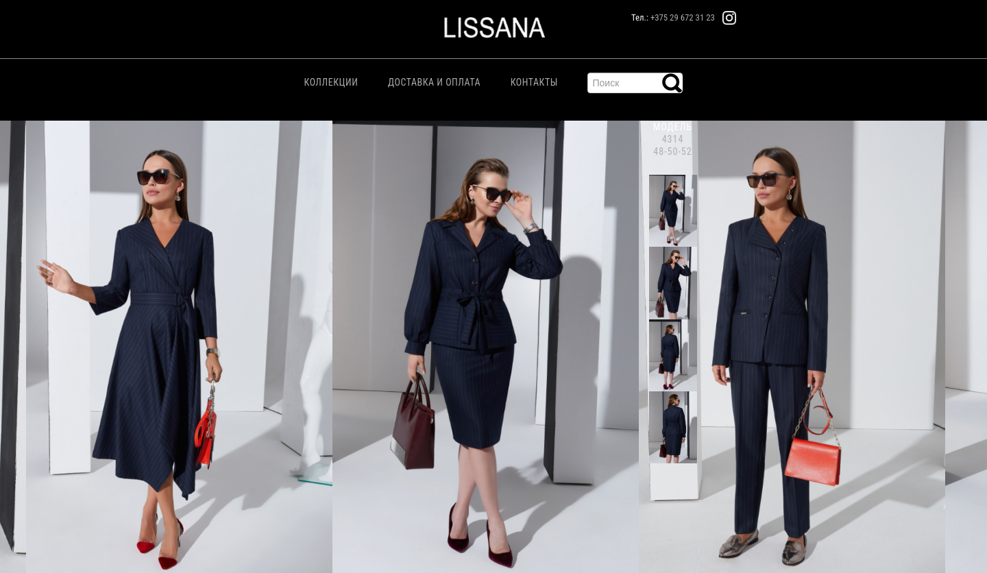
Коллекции (331, 82)
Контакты (534, 82)
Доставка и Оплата (434, 82)
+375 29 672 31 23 (682, 17)
